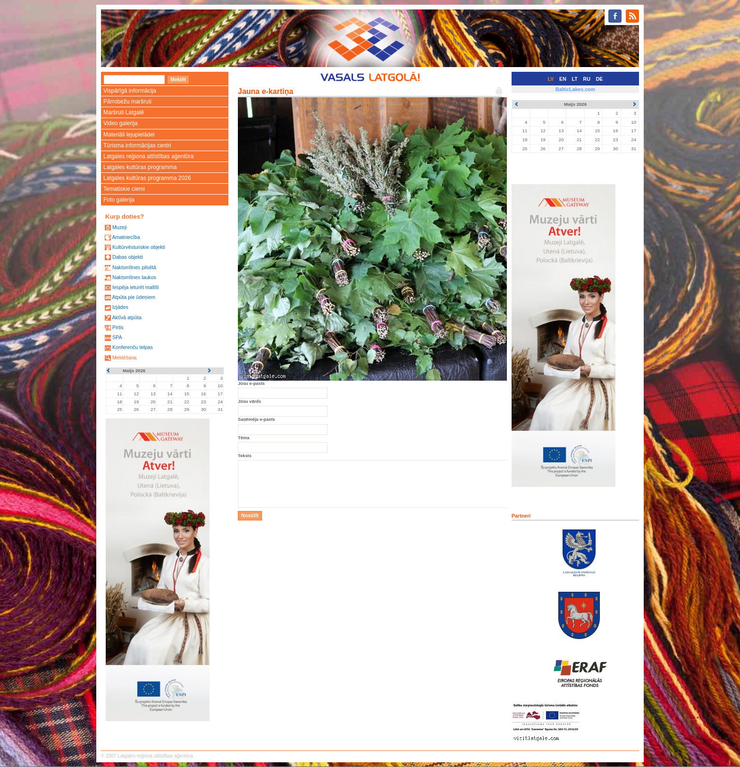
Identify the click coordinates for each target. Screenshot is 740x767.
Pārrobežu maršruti (127, 101)
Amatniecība (126, 237)
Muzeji (119, 227)
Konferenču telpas (132, 347)
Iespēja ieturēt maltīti (135, 287)
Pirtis (118, 327)
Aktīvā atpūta (126, 317)
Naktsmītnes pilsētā (134, 267)
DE (599, 79)
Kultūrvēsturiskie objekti (138, 247)
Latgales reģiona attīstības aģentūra (148, 156)
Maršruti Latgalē (123, 112)
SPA (117, 337)
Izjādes (120, 307)
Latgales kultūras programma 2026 (147, 178)
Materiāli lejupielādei (129, 134)
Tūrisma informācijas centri (137, 145)
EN (562, 79)
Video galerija (120, 123)
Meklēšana (124, 357)
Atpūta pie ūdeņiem (133, 297)
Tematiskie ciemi (124, 189)
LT (575, 79)
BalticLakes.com (575, 89)
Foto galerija (119, 199)
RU (586, 79)
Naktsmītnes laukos (134, 277)
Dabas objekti (127, 257)
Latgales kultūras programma (140, 167)
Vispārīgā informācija (129, 90)
